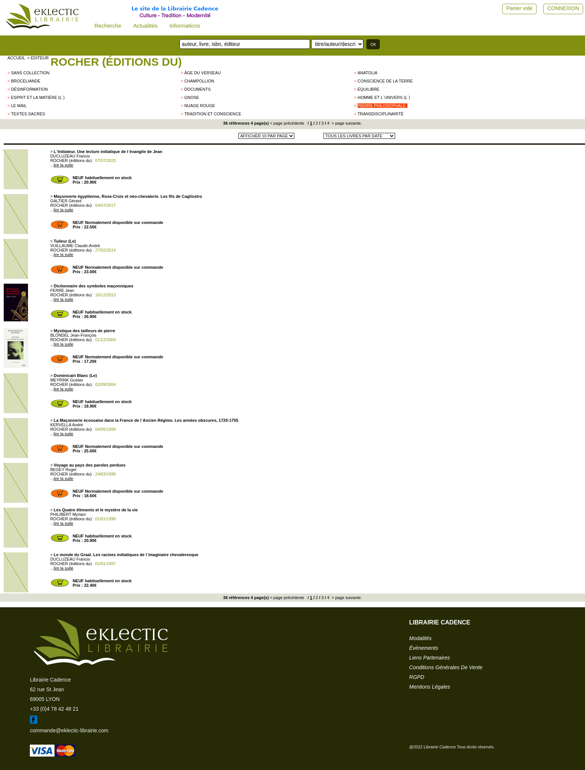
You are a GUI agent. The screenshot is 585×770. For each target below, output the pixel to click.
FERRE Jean (62, 290)
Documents (197, 89)
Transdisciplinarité (380, 114)
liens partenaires (429, 658)
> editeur (38, 58)
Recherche (108, 25)
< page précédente (287, 123)
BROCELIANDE (25, 81)
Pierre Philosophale (381, 105)
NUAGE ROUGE (199, 105)
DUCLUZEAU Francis (70, 156)
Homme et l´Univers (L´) (383, 97)
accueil (16, 58)
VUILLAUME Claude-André (75, 245)
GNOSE (191, 97)
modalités (420, 638)
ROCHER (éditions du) (116, 62)
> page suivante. (346, 123)
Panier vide (519, 8)
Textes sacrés (28, 114)
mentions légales (429, 687)
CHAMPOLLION (199, 81)
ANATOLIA (367, 73)
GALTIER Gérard (66, 201)
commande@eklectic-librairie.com (69, 730)
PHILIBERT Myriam (68, 514)
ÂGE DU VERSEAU (202, 73)
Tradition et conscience (212, 114)
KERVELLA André (66, 425)
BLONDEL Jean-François (73, 335)
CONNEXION (563, 8)
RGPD (416, 677)
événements (423, 648)
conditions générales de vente (445, 667)
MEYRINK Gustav (66, 380)
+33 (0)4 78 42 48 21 (54, 709)
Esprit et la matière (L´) (38, 97)
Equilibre (368, 89)
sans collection (30, 73)
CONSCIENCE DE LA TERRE (385, 81)
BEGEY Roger (63, 469)
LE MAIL (18, 105)
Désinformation (29, 89)
